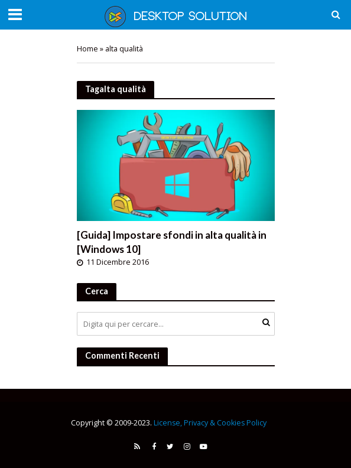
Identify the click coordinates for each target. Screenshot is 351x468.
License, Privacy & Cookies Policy (210, 423)
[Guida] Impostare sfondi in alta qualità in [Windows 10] (171, 242)
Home (87, 49)
